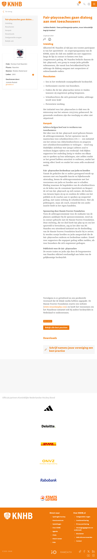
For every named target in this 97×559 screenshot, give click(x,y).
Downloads (9, 34)
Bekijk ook (9, 41)
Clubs (53, 535)
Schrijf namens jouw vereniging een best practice (71, 349)
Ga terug (7, 11)
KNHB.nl (12, 4)
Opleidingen (55, 524)
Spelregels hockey (57, 517)
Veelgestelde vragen (13, 37)
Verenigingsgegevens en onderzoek (83, 529)
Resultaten (9, 27)
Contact (78, 541)
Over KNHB (55, 528)
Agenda (54, 531)
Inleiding (8, 23)
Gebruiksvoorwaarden (83, 537)
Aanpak (8, 30)
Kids (53, 542)
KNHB (18, 516)
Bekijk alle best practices (56, 327)
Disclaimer (79, 534)
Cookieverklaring (81, 520)
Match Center (56, 539)
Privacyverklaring (81, 524)
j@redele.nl (10, 85)
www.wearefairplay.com (55, 307)
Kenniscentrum (56, 520)
